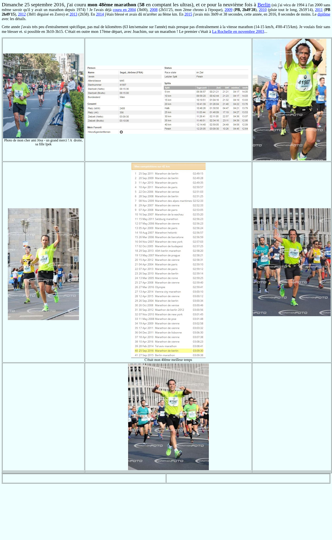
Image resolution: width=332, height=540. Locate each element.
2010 (263, 10)
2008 (154, 10)
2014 (100, 14)
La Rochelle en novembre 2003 (238, 31)
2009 (228, 10)
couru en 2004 (124, 10)
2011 (319, 10)
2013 (73, 14)
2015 (188, 14)
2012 (22, 14)
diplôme (323, 14)
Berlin (264, 4)
